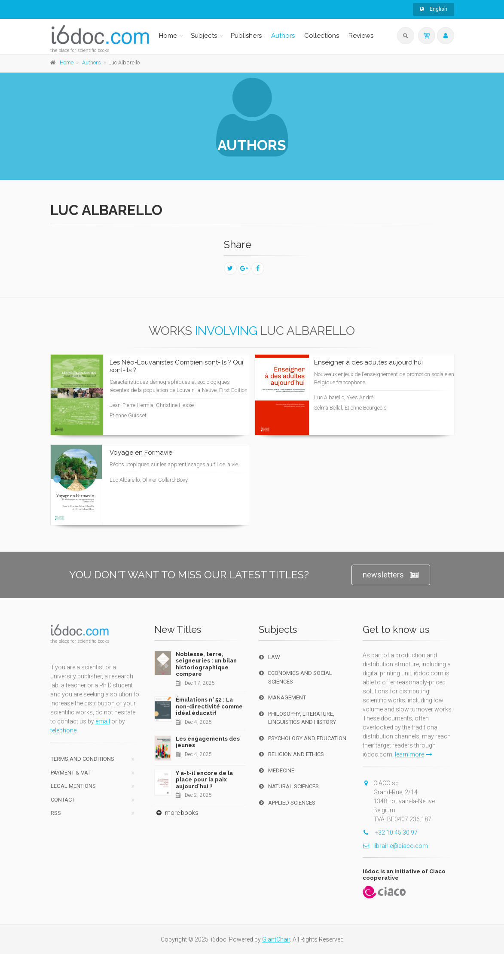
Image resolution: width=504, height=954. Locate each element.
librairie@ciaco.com (395, 845)
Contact (63, 799)
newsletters (391, 575)
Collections (321, 35)
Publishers (246, 35)
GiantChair (276, 939)
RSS (56, 813)
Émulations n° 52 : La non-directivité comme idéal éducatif (209, 706)
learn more (413, 754)
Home (168, 35)
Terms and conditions (82, 759)
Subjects (204, 35)
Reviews (360, 35)
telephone (63, 730)
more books (176, 812)
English (433, 9)
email (102, 721)
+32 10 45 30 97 (390, 832)
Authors (283, 35)
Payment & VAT (71, 772)
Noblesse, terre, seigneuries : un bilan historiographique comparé (206, 664)
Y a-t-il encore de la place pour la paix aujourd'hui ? (204, 780)
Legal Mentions (73, 786)
